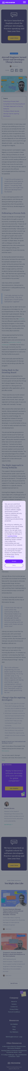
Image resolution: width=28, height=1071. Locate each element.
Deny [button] (14, 565)
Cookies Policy (12, 536)
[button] (24, 2)
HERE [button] (12, 556)
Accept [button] (14, 561)
